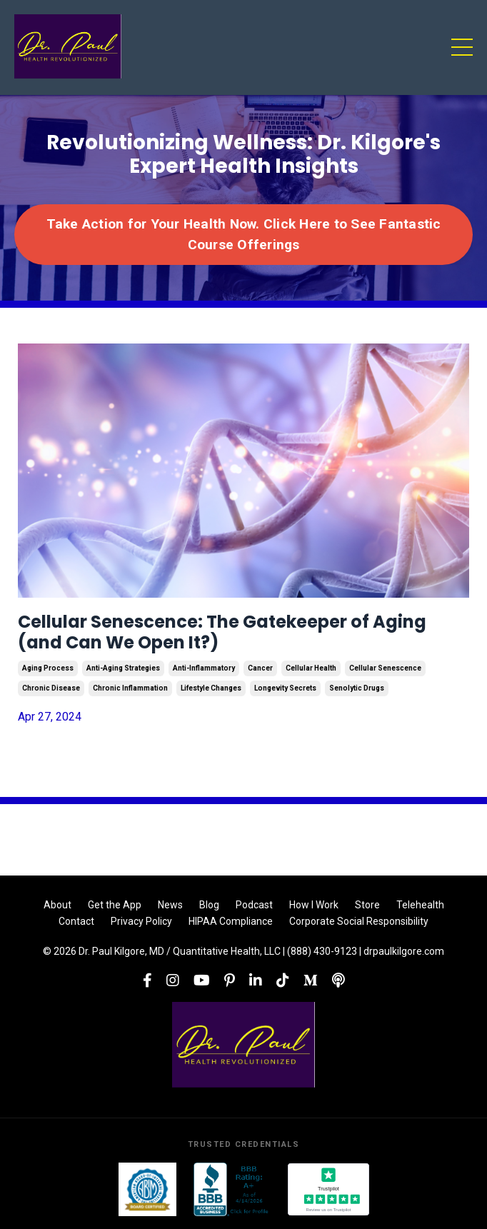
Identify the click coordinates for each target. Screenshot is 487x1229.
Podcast (254, 905)
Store (367, 905)
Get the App (114, 905)
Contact (76, 921)
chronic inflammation (130, 688)
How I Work (313, 905)
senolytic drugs (356, 688)
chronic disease (51, 688)
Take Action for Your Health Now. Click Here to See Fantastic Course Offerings (243, 234)
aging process (48, 668)
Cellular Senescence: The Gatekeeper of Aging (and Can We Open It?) (222, 632)
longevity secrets (285, 688)
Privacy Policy (141, 921)
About (57, 905)
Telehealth (420, 905)
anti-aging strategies (123, 668)
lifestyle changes (211, 688)
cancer (260, 668)
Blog (209, 905)
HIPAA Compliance (231, 921)
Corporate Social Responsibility (358, 921)
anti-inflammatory (204, 668)
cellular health (311, 668)
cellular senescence (385, 668)
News (170, 905)
